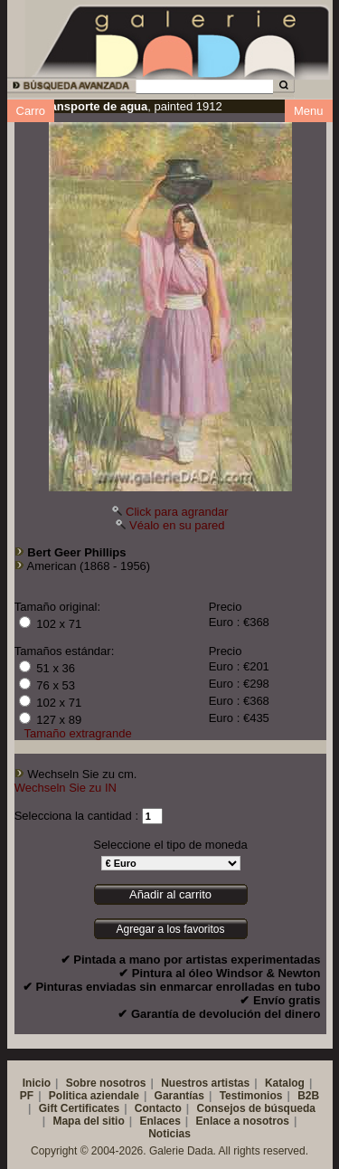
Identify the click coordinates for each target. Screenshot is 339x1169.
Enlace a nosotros (242, 1121)
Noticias (169, 1133)
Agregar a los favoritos (170, 929)
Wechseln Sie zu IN (65, 787)
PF (26, 1095)
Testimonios (251, 1095)
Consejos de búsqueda (256, 1108)
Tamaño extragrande (78, 733)
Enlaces (159, 1121)
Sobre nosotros (106, 1083)
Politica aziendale (94, 1095)
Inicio (37, 1083)
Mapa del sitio (88, 1121)
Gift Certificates (79, 1108)
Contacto (158, 1108)
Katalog (285, 1083)
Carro (31, 111)
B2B (308, 1095)
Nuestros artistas (205, 1083)
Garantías (179, 1095)
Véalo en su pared (177, 525)
